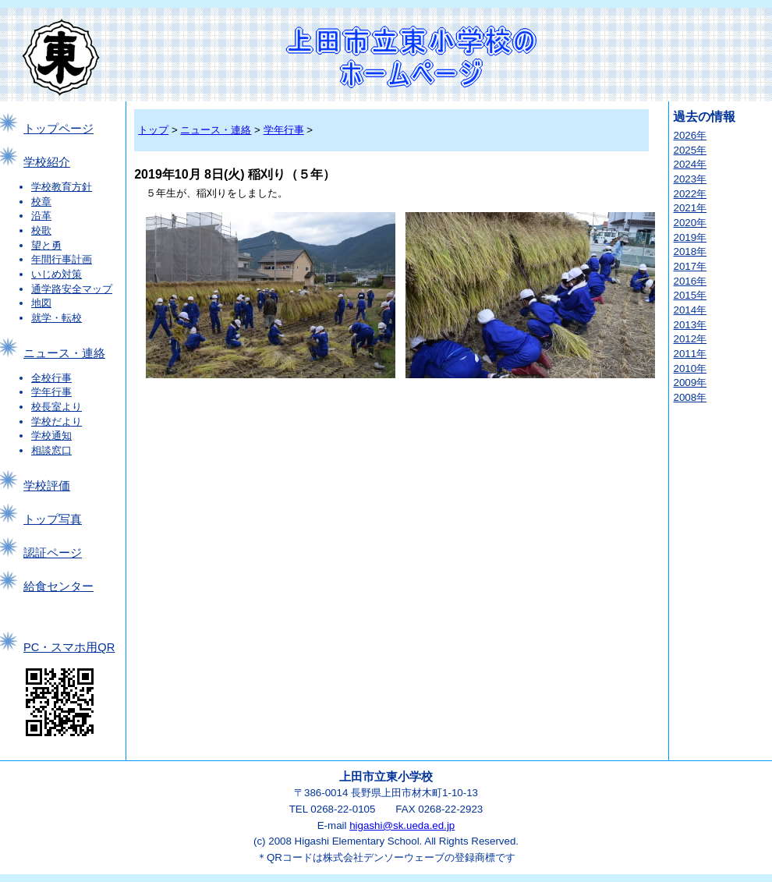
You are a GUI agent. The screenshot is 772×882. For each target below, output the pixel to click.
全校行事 (51, 378)
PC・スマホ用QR (69, 647)
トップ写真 (52, 519)
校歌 (41, 230)
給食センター (58, 586)
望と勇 (46, 245)
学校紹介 (46, 162)
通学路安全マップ (71, 289)
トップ (153, 130)
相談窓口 (51, 450)
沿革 (41, 215)
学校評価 (46, 486)
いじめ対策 (56, 274)
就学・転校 (56, 318)
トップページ (58, 128)
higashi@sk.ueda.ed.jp (402, 825)
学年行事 (51, 392)
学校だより (56, 421)
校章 (41, 201)
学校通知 (51, 435)
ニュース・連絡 (64, 353)
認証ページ (52, 553)
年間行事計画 (61, 259)
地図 (41, 303)
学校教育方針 (61, 187)
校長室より (56, 407)
